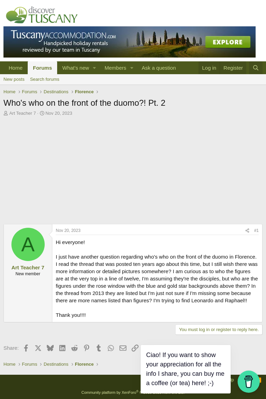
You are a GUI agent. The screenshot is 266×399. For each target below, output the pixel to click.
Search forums (45, 79)
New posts (14, 79)
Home (16, 68)
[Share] (247, 231)
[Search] (256, 67)
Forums (42, 68)
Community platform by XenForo (133, 392)
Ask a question (159, 68)
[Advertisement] (133, 171)
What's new (75, 68)
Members (115, 68)
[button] (94, 67)
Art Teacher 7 (22, 113)
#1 (256, 230)
